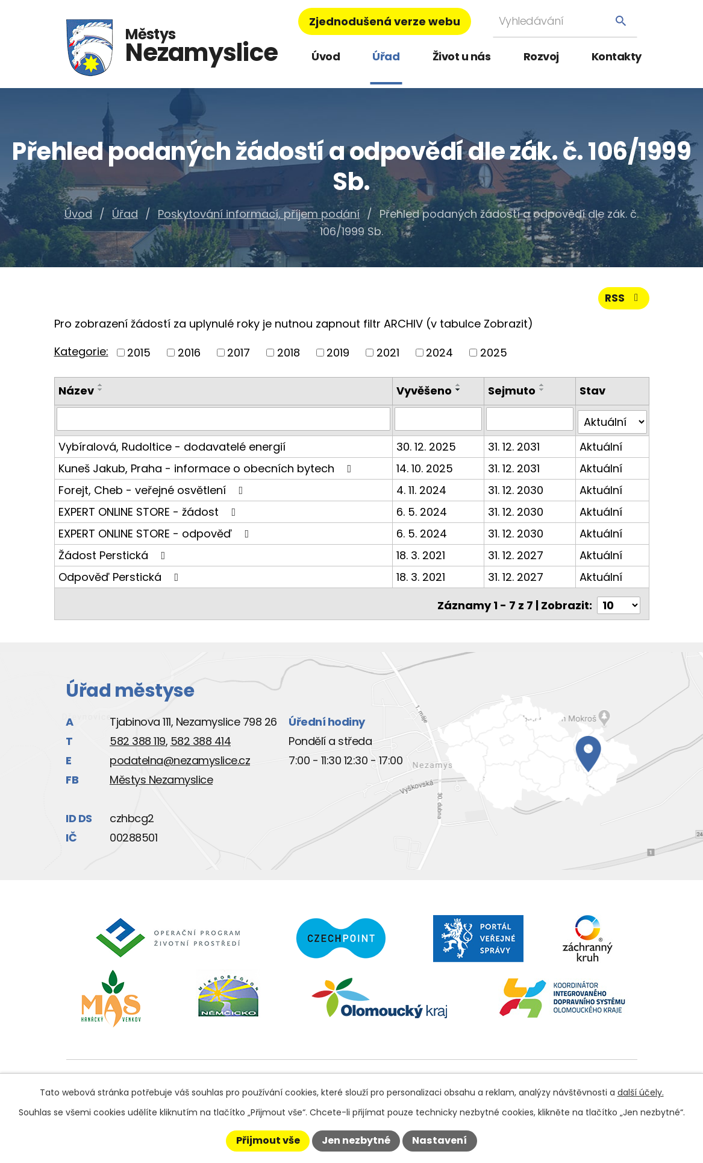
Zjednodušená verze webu (384, 21)
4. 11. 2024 (423, 488)
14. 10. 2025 (426, 467)
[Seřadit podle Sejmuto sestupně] (542, 392)
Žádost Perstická (114, 554)
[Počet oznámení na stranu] (618, 601)
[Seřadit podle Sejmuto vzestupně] (542, 387)
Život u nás (462, 56)
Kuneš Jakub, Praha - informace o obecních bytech (207, 467)
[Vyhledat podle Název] (224, 421)
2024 (439, 355)
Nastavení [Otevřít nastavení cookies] (439, 1140)
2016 (189, 355)
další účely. (640, 1092)
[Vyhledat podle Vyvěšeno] (439, 421)
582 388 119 (138, 736)
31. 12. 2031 (514, 445)
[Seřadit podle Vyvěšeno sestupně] (459, 392)
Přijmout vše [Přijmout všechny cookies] (268, 1140)
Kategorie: (81, 354)
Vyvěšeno (425, 393)
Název (76, 393)
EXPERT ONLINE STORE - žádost (149, 510)
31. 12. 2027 (516, 554)
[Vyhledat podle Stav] (612, 421)
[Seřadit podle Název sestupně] (100, 392)
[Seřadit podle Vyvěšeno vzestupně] (459, 387)
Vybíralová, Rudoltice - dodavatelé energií (172, 445)
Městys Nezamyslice (161, 775)
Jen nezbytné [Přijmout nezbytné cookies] (356, 1140)
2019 (338, 355)
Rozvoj (541, 56)
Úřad (385, 56)
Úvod (325, 56)
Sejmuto (512, 393)
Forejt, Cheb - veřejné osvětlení (153, 488)
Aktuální (601, 445)
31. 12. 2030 (516, 488)
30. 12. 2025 (427, 445)
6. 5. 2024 (423, 510)
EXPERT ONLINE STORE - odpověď (156, 532)
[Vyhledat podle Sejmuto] (530, 421)
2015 (139, 355)
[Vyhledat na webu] (565, 20)
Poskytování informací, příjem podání (259, 213)
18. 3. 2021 (422, 554)
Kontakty (617, 56)
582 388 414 (200, 736)
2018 (288, 355)
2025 (493, 355)
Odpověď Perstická (121, 575)
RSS (623, 300)
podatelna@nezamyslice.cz (180, 756)
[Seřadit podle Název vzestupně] (100, 387)
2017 (238, 355)
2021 (387, 355)
